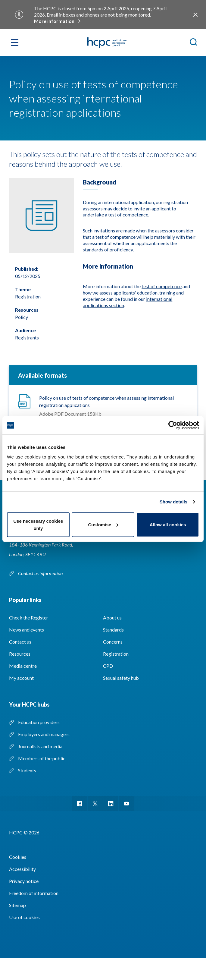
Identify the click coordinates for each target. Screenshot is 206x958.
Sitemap (17, 905)
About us (112, 617)
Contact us (20, 641)
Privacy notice (24, 881)
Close (195, 14)
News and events (26, 629)
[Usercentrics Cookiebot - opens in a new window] (172, 425)
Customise (103, 524)
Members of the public (41, 758)
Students (27, 770)
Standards (113, 629)
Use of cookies (24, 917)
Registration (116, 654)
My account (21, 678)
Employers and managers (44, 734)
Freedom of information (33, 893)
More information (54, 21)
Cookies (17, 857)
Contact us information (41, 573)
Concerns (113, 641)
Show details (174, 501)
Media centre (23, 666)
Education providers (39, 722)
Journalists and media (40, 746)
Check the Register (28, 617)
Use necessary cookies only (38, 524)
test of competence (162, 286)
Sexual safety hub (121, 678)
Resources (19, 654)
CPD (108, 666)
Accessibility (22, 869)
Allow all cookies (168, 524)
